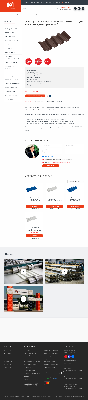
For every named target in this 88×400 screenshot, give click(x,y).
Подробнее (34, 206)
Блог (47, 2)
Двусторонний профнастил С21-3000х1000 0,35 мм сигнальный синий (34, 200)
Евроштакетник (10, 52)
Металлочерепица (11, 40)
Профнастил (9, 33)
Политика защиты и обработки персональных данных (70, 396)
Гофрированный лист (32, 362)
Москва (66, 2)
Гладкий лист (10, 36)
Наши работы (8, 362)
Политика (7, 365)
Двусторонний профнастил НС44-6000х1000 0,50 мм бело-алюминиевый (55, 200)
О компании (26, 2)
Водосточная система (10, 67)
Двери (26, 379)
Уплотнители (10, 91)
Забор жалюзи (10, 72)
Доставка (7, 353)
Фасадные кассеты (12, 29)
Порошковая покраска (32, 373)
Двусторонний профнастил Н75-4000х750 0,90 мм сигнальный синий (75, 200)
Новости (7, 356)
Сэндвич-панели (11, 62)
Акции (42, 2)
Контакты (58, 2)
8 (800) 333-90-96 (65, 7)
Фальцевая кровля (30, 359)
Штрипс (8, 44)
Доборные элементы (51, 353)
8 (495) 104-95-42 (69, 350)
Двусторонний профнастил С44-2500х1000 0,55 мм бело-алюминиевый (34, 229)
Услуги (38, 2)
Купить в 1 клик (34, 208)
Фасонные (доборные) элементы (13, 57)
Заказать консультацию (35, 96)
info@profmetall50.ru (65, 9)
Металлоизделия (11, 95)
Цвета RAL (7, 350)
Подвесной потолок (12, 99)
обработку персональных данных (61, 162)
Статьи (6, 359)
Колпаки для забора (12, 76)
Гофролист (9, 48)
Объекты (51, 2)
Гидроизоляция (11, 88)
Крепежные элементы (12, 84)
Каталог (33, 2)
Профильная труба (12, 80)
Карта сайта (8, 367)
